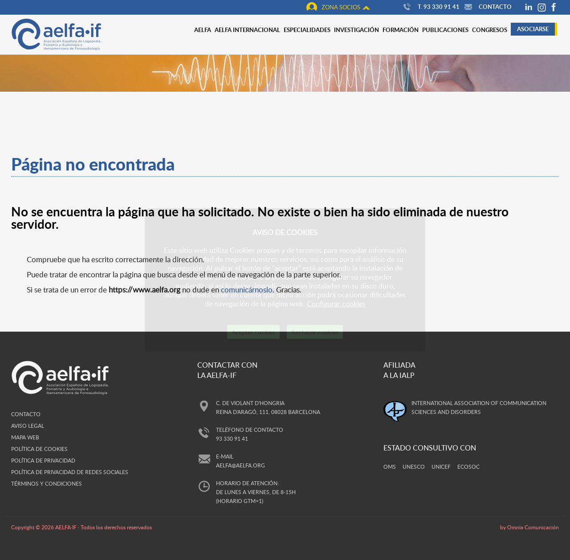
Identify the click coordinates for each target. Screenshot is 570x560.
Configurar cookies (336, 303)
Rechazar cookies (314, 332)
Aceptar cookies (253, 332)
